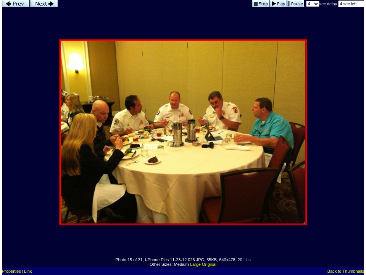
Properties (11, 271)
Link (28, 271)
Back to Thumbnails (345, 271)
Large (195, 264)
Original (209, 264)
